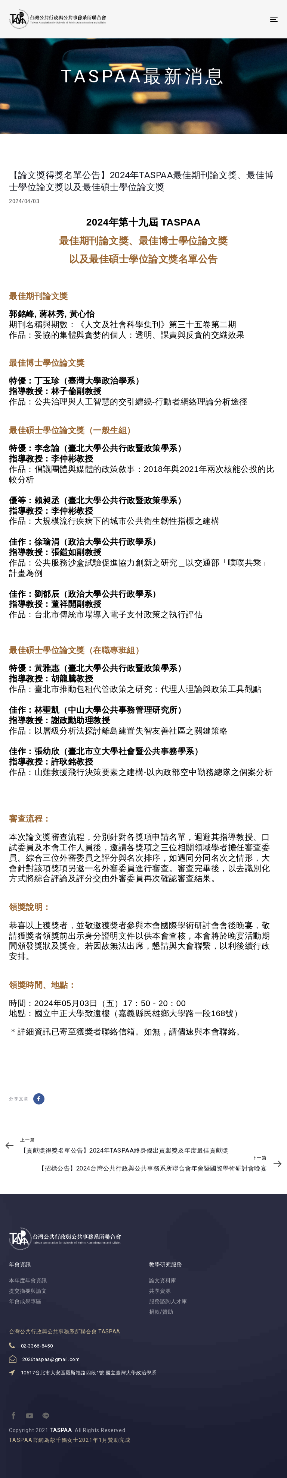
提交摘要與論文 (28, 1291)
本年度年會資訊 (28, 1280)
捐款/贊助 (161, 1312)
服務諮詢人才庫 (168, 1301)
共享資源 (160, 1291)
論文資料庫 (162, 1280)
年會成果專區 (25, 1301)
